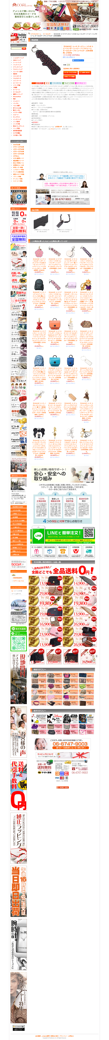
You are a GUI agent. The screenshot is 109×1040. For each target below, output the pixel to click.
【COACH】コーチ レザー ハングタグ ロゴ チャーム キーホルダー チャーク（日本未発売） (86, 371)
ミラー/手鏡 (16, 85)
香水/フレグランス (18, 126)
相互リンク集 (16, 541)
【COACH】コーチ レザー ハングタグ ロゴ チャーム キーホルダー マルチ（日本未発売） (70, 407)
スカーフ (15, 115)
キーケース (16, 90)
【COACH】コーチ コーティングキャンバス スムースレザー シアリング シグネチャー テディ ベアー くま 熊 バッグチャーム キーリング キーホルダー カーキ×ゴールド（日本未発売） (86, 411)
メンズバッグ (17, 119)
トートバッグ (17, 62)
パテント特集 (17, 176)
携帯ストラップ (17, 94)
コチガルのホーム (35, 34)
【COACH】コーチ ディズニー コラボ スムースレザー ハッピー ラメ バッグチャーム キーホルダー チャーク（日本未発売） (55, 264)
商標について (16, 551)
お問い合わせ (65, 5)
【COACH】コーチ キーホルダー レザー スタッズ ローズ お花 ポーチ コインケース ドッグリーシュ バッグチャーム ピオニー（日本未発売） (39, 264)
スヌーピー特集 (17, 181)
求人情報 (15, 537)
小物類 (15, 87)
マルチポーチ (17, 78)
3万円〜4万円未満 (18, 154)
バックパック (17, 64)
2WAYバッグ (17, 60)
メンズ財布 (16, 121)
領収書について (17, 547)
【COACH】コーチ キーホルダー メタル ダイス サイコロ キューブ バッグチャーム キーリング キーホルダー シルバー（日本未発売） (70, 446)
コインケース (17, 80)
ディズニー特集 (17, 179)
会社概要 (15, 517)
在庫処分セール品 (18, 165)
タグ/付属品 (16, 133)
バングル (15, 103)
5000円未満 (16, 144)
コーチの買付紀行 (17, 530)
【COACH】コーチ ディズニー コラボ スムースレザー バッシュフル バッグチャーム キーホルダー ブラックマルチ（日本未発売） (86, 264)
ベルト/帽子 (16, 105)
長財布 (15, 74)
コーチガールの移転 (18, 520)
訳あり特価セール (18, 163)
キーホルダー (17, 92)
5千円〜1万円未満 (18, 147)
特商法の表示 (54, 1036)
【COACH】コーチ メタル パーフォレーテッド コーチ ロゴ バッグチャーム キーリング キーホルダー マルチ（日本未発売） (86, 446)
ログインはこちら (18, 581)
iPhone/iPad (17, 96)
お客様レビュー (17, 514)
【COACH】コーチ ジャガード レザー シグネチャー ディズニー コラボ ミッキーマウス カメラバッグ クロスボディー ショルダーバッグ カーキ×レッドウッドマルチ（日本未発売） (86, 338)
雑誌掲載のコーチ (18, 160)
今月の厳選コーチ (18, 158)
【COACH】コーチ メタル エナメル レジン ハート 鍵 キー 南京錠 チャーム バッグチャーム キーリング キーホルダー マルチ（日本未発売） (39, 409)
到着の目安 (15, 534)
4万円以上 (16, 156)
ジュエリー (16, 101)
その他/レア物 (17, 135)
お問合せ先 (15, 554)
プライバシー (63, 1036)
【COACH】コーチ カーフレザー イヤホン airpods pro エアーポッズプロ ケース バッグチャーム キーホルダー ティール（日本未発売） (55, 373)
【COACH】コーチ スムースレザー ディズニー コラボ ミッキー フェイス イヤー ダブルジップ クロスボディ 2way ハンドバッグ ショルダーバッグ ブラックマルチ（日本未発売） (39, 448)
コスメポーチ (17, 76)
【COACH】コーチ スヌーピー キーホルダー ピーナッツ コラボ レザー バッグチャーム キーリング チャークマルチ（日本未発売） (70, 336)
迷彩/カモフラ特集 (18, 174)
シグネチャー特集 (18, 169)
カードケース (17, 83)
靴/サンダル (16, 110)
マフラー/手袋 (17, 112)
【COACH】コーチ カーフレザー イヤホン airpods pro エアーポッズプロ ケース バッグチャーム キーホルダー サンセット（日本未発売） (55, 336)
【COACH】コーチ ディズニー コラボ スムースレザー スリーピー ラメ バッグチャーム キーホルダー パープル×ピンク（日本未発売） (55, 298)
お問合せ (71, 1036)
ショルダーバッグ (18, 58)
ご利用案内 (55, 5)
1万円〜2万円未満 (18, 149)
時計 (14, 99)
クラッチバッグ (17, 67)
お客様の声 (58, 126)
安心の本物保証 (17, 524)
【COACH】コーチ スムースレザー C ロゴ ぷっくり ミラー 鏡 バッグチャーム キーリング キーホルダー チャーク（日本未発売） (70, 264)
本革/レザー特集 (18, 167)
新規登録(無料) (17, 578)
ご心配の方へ (16, 527)
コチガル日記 (16, 510)
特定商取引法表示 (17, 507)
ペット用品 (16, 128)
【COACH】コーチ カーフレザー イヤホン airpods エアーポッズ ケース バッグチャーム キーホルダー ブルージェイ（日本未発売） (70, 373)
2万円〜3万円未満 (18, 151)
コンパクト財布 (17, 71)
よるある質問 (46, 1036)
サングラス (16, 117)
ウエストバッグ (17, 69)
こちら (52, 129)
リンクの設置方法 (17, 544)
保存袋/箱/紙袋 (17, 130)
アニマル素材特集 (18, 172)
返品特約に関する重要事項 (71, 68)
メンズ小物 (16, 124)
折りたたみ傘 (17, 108)
